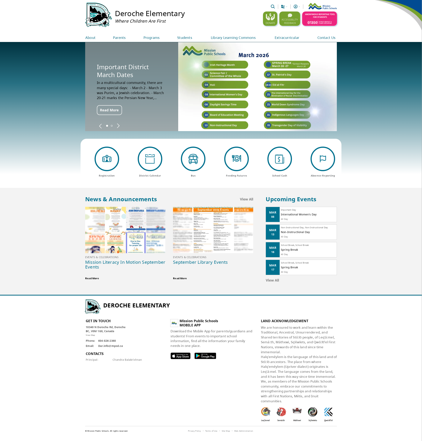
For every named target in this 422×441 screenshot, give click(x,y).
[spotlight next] (118, 125)
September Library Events (200, 262)
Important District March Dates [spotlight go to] (123, 71)
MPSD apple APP (180, 355)
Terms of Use (211, 431)
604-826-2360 (107, 340)
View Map (90, 335)
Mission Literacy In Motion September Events (125, 264)
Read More (109, 110)
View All (246, 199)
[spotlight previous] (100, 125)
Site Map (226, 431)
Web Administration (243, 431)
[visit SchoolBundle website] (327, 431)
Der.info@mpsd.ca (110, 346)
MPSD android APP (205, 355)
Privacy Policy (194, 431)
